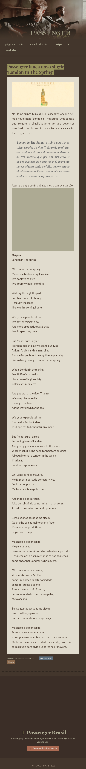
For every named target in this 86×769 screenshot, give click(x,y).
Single (11, 662)
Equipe (58, 44)
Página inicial (15, 44)
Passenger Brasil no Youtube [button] (43, 748)
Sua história (39, 44)
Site (70, 44)
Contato (10, 50)
